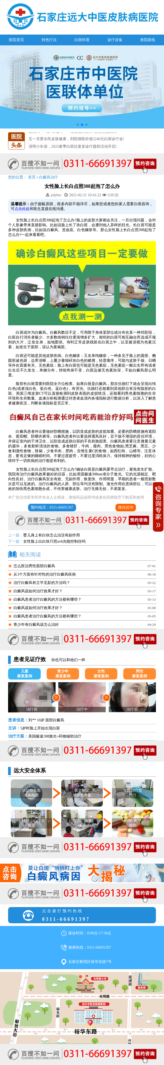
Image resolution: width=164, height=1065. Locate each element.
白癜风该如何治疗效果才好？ (38, 591)
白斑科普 (82, 40)
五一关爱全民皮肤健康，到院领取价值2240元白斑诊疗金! (76, 139)
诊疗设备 (114, 40)
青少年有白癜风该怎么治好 (36, 625)
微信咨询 (125, 507)
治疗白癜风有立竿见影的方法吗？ (41, 583)
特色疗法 (49, 40)
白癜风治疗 (48, 177)
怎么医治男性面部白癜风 (34, 566)
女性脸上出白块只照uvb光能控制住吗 (54, 541)
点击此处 (22, 209)
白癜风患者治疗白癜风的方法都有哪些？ (47, 599)
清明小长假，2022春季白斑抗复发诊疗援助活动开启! (73, 146)
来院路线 (147, 40)
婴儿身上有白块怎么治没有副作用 (51, 535)
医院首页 (16, 40)
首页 (32, 177)
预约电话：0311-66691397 (52, 507)
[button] (78, 125)
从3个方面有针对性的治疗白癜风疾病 (44, 574)
